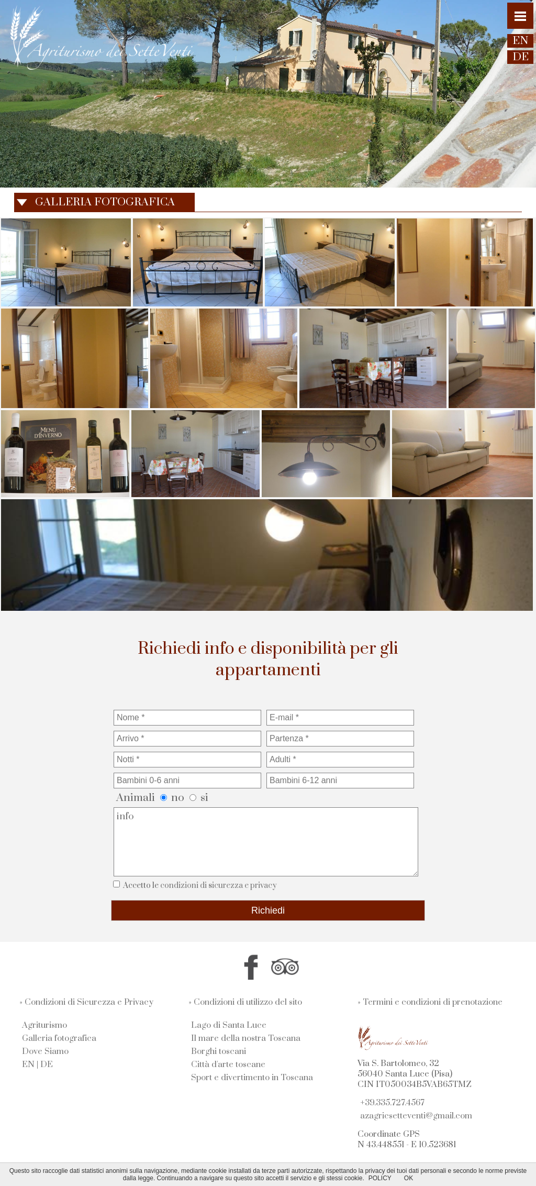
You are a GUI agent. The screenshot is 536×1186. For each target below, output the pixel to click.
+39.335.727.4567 (392, 1102)
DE (46, 1064)
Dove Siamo (45, 1051)
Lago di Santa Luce (228, 1025)
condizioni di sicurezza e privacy (218, 886)
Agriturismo (44, 1025)
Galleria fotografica (59, 1038)
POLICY (380, 1178)
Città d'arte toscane (228, 1064)
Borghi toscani (218, 1051)
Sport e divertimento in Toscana (252, 1077)
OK (408, 1178)
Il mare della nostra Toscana (245, 1038)
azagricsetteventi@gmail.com (416, 1116)
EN (28, 1064)
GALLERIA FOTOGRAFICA (105, 202)
